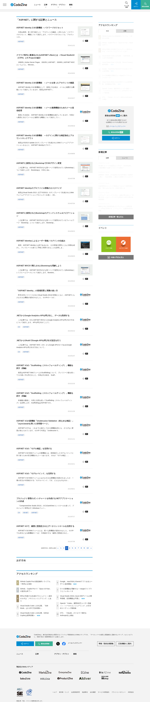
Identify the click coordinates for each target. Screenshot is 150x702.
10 (88, 548)
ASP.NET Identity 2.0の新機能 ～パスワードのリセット (39, 28)
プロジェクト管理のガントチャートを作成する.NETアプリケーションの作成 (44, 499)
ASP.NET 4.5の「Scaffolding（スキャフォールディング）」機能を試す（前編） (44, 394)
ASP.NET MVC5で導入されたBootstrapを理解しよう (38, 266)
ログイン (115, 138)
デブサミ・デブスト (58, 5)
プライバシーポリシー (119, 692)
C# (19, 327)
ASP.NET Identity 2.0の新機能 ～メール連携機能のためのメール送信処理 (45, 109)
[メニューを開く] (4, 4)
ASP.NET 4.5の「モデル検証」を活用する (34, 449)
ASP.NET (21, 41)
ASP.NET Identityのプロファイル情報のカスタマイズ (39, 188)
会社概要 (93, 692)
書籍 (70, 5)
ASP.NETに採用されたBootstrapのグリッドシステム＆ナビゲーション (45, 214)
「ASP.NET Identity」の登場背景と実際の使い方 (37, 291)
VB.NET (25, 512)
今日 (107, 31)
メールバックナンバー (116, 126)
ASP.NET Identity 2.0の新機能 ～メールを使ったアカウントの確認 (45, 83)
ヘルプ (54, 692)
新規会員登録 (115, 132)
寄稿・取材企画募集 (106, 644)
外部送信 (131, 692)
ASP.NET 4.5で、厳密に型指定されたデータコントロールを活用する (45, 526)
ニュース (37, 5)
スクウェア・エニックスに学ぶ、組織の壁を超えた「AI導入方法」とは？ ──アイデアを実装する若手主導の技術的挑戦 (115, 197)
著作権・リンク (64, 692)
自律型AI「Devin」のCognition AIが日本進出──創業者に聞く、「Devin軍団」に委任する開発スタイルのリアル (115, 177)
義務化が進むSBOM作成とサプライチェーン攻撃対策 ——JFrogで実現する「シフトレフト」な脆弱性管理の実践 (115, 208)
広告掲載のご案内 (124, 644)
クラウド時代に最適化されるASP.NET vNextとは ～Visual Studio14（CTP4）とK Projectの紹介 (45, 56)
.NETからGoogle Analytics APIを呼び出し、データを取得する (42, 316)
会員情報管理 (75, 692)
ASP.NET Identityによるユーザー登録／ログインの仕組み (40, 241)
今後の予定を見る (116, 257)
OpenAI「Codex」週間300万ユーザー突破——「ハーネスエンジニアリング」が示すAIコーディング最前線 (75, 605)
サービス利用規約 (103, 692)
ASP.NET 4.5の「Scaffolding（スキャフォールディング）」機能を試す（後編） (44, 366)
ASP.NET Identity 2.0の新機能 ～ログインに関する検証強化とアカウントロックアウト (45, 136)
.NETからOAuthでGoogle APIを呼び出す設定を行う (38, 340)
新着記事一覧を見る (116, 217)
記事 (45, 5)
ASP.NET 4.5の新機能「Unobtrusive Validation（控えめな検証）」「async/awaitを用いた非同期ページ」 (45, 422)
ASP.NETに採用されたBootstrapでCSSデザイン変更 (38, 163)
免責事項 (85, 692)
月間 (124, 31)
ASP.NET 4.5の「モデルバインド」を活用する (36, 474)
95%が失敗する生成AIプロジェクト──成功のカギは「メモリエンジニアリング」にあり (36, 598)
